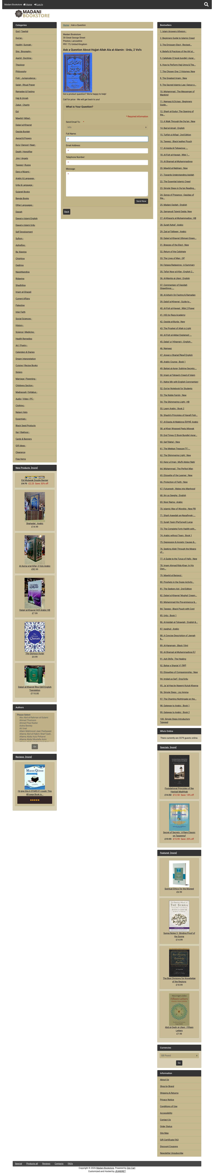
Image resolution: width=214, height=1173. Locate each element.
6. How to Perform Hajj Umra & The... (178, 65)
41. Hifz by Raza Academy (172, 315)
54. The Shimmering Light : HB (174, 402)
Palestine (20, 305)
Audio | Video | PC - (25, 399)
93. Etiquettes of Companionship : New (179, 672)
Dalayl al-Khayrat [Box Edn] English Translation (34, 678)
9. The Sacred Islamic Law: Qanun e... (178, 85)
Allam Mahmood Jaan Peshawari (35, 731)
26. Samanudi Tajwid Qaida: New (176, 211)
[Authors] (34, 727)
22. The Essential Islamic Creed (175, 181)
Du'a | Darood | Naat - (26, 145)
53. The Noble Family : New (173, 395)
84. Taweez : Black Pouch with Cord (177, 609)
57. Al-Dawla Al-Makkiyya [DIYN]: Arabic (179, 422)
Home (27, 4)
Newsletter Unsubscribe (171, 1153)
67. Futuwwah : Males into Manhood (177, 488)
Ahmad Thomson (35, 720)
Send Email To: (73, 122)
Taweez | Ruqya (23, 165)
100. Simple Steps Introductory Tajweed (175, 721)
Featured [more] (168, 852)
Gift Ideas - (21, 445)
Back (66, 211)
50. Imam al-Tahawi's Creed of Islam (177, 375)
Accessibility (166, 1113)
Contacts (59, 1163)
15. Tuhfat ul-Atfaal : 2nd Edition (175, 134)
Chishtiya (20, 258)
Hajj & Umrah (22, 98)
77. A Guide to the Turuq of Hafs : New (178, 559)
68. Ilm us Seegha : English (173, 495)
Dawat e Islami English (26, 218)
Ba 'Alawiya (21, 252)
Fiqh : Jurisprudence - (26, 78)
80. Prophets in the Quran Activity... (177, 582)
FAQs (70, 1163)
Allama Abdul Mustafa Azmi (35, 739)
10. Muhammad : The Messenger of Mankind (177, 93)
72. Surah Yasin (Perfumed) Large (176, 522)
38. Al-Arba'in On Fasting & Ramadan (177, 295)
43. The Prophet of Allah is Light (175, 328)
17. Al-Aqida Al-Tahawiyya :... (174, 148)
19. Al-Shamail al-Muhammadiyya (176, 161)
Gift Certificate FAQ (169, 1140)
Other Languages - (24, 205)
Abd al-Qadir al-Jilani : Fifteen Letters (179, 1012)
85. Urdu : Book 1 (168, 615)
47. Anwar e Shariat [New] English (176, 355)
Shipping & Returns (169, 1093)
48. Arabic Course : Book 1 (173, 362)
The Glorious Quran (35, 638)
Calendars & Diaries (25, 352)
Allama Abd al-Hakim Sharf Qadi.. (35, 734)
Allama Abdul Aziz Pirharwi (35, 736)
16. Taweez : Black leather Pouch (176, 141)
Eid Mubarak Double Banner (34, 479)
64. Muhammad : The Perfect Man (176, 468)
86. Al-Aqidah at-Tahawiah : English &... (179, 622)
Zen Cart (131, 1168)
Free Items (21, 459)
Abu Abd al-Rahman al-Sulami (35, 717)
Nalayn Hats (21, 412)
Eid (17, 111)
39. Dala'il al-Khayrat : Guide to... (175, 301)
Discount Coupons (169, 1146)
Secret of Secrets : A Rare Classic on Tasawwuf (179, 820)
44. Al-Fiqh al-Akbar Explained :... (176, 335)
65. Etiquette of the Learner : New (176, 475)
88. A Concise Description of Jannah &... (177, 637)
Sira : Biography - (24, 51)
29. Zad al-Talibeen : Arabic (173, 231)
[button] (206, 4)
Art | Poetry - (22, 345)
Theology (20, 65)
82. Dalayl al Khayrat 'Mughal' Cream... (178, 595)
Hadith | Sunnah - (24, 44)
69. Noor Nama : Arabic (171, 502)
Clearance (20, 452)
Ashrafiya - (21, 245)
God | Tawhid (22, 31)
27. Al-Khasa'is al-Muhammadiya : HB (178, 218)
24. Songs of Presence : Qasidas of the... (177, 196)
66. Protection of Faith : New (174, 482)
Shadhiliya (21, 285)
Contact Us (165, 1119)
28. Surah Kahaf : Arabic (171, 225)
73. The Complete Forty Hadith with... (178, 529)
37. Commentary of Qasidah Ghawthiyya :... (173, 287)
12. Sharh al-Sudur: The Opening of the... (177, 113)
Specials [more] (168, 747)
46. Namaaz (166, 348)
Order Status (166, 1126)
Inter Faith (20, 312)
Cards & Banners (24, 439)
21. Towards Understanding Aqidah (177, 175)
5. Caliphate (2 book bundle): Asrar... (177, 58)
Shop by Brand (167, 1086)
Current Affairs (23, 298)
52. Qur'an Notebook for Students (176, 388)
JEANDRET (120, 1171)
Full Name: (71, 133)
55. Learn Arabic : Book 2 (172, 408)
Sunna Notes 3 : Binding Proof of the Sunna (179, 919)
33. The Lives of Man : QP (172, 258)
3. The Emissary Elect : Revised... (176, 44)
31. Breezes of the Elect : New (174, 245)
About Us (164, 1079)
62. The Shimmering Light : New (175, 455)
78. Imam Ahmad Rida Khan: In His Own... (177, 567)
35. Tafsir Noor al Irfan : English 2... (177, 271)
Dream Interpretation (26, 359)
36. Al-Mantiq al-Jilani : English (175, 278)
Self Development (24, 232)
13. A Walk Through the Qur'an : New (177, 121)
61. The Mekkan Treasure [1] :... (175, 448)
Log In (38, 4)
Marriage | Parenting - (26, 379)
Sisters (19, 372)
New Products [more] (27, 467)
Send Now (141, 201)
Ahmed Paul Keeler (35, 723)
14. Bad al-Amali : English (172, 128)
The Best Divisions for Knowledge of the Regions (179, 965)
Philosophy (21, 71)
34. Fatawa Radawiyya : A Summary (177, 265)
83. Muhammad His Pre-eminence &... (178, 602)
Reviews (46, 1163)
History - (20, 325)
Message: (70, 169)
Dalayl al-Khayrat (24, 125)
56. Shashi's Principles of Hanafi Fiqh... (179, 415)
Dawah (19, 212)
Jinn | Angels (22, 158)
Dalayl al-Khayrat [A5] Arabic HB (34, 594)
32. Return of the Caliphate (173, 251)
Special (18, 1163)
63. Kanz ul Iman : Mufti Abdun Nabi (177, 462)
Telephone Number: (75, 157)
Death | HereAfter (24, 151)
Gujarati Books (23, 191)
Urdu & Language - (24, 185)
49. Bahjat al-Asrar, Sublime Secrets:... (178, 368)
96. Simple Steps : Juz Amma (174, 692)
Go (34, 746)
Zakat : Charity (22, 105)
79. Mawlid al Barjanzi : (171, 575)
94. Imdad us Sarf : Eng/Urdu (174, 679)
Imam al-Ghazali (23, 292)
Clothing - (20, 405)
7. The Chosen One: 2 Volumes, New (177, 71)
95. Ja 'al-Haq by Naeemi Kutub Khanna (179, 685)
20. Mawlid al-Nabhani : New (174, 168)
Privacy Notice (167, 1099)
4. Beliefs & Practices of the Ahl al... (177, 51)
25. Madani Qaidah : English (173, 205)
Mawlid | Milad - (23, 118)
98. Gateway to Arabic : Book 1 (175, 705)
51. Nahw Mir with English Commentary (179, 382)
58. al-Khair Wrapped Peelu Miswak (177, 428)
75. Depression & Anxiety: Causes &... (178, 542)
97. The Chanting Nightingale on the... (178, 699)
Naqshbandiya (22, 272)
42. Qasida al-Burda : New (172, 321)
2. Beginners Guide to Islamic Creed (177, 38)
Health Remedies (24, 338)
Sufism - (19, 238)
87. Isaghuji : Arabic (169, 629)
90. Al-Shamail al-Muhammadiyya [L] (177, 652)
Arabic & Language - (25, 178)
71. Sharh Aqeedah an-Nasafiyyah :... (177, 515)
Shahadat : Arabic (35, 508)
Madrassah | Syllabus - (26, 392)
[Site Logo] (44, 14)
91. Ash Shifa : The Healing (173, 659)
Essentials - (21, 419)
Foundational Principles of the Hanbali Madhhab (179, 774)
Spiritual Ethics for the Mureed (179, 875)
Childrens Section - (25, 385)
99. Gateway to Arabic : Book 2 (175, 712)
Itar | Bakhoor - (23, 432)
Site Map (164, 1133)
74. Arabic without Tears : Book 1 (176, 535)
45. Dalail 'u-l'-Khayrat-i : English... (176, 341)
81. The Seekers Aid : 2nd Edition (176, 589)
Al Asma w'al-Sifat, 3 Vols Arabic (34, 551)
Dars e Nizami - (23, 171)
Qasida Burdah (23, 131)
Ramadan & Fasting (25, 91)
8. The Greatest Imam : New (173, 78)
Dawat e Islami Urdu (25, 225)
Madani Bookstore (105, 1168)
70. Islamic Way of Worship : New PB (178, 508)
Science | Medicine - (25, 332)
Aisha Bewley (35, 725)
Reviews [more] (24, 757)
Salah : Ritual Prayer (25, 85)
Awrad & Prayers (23, 138)
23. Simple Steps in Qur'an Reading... (178, 188)
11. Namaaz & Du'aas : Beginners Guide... (176, 103)
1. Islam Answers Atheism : (173, 31)
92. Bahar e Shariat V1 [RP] (173, 665)
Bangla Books (22, 198)
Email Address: (73, 145)
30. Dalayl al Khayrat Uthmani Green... (178, 238)
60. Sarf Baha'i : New (170, 442)
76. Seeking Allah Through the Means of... (178, 550)
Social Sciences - (24, 318)
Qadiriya (19, 265)
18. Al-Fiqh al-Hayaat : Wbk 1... (174, 155)
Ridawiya (20, 278)
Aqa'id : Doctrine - (24, 58)
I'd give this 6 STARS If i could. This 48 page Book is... (35, 780)
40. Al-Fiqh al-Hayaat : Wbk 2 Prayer (177, 308)
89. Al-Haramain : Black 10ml (174, 645)
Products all (32, 1163)
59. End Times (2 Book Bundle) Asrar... (178, 435)
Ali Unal (35, 728)
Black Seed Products (26, 425)
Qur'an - (19, 38)
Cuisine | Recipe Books (27, 365)
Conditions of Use (168, 1106)
